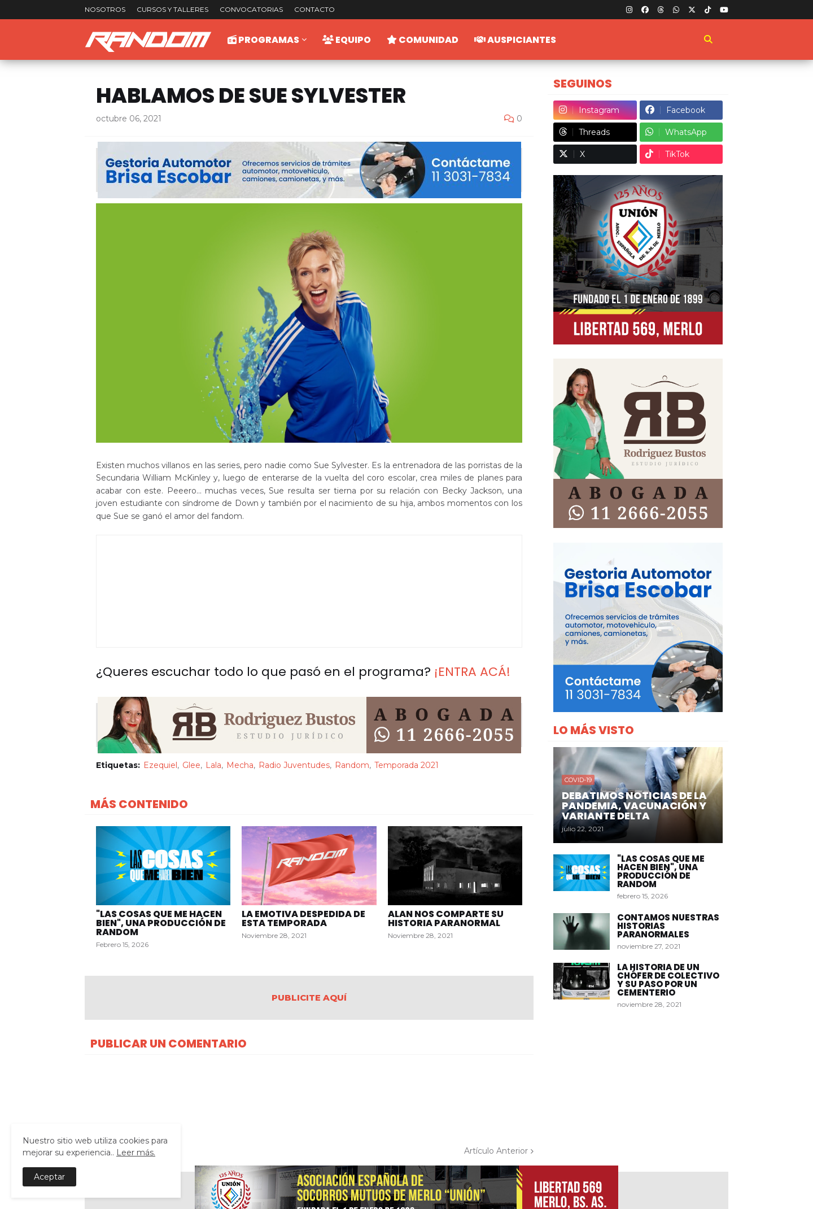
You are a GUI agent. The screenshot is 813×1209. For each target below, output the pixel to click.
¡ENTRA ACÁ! (472, 671)
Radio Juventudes (294, 765)
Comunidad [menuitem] (422, 39)
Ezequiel (160, 765)
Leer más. (135, 1152)
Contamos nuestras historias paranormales (668, 926)
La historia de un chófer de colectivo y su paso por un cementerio (668, 980)
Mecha (239, 765)
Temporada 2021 (406, 765)
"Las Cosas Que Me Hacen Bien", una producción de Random (161, 923)
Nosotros (105, 9)
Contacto (314, 9)
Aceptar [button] (49, 1177)
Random (352, 765)
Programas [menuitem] (263, 39)
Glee (191, 765)
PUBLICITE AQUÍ (309, 997)
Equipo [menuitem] (346, 39)
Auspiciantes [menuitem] (515, 39)
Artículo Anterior (496, 1151)
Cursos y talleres (172, 9)
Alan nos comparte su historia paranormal (446, 919)
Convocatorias (251, 9)
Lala (213, 765)
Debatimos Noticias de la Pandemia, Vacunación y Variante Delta (634, 806)
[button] (708, 39)
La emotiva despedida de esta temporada (303, 919)
